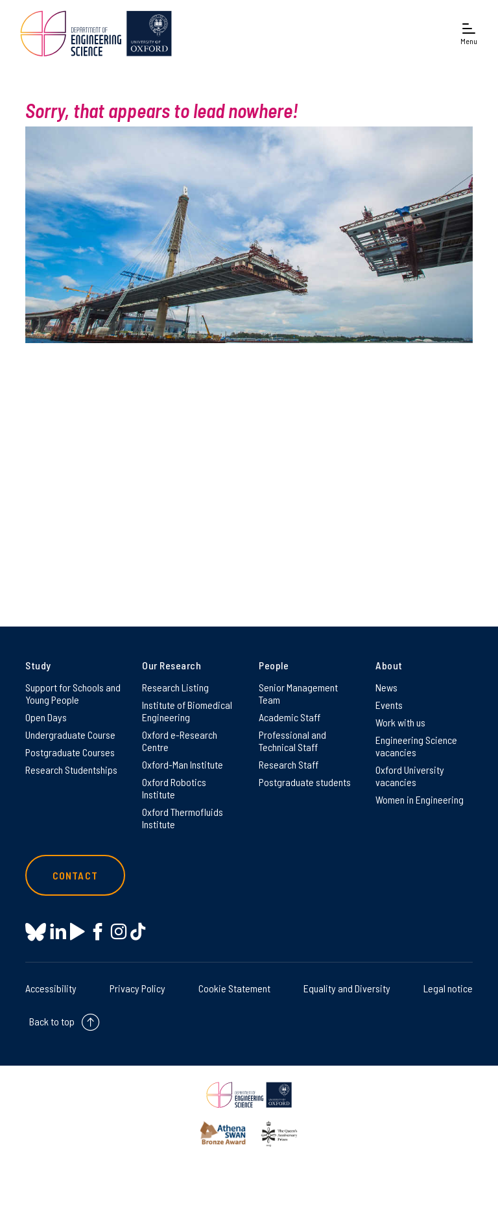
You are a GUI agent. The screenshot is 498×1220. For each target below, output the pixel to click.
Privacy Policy (137, 988)
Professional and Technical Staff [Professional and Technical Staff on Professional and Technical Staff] (292, 740)
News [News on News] (386, 687)
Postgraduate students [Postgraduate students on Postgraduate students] (305, 782)
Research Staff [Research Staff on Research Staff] (288, 764)
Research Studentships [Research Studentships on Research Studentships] (71, 769)
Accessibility (51, 988)
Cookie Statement (234, 988)
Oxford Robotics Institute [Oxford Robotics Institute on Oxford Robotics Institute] (174, 788)
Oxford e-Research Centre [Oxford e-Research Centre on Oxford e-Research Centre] (179, 740)
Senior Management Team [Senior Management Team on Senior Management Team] (298, 693)
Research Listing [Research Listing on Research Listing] (175, 687)
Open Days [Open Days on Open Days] (46, 717)
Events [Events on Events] (389, 705)
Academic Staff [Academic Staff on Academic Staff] (289, 717)
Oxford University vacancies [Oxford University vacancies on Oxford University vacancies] (409, 775)
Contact (75, 875)
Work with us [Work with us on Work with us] (400, 722)
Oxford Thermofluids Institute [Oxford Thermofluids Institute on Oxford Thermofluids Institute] (182, 818)
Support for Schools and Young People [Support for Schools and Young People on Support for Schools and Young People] (73, 693)
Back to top (52, 1021)
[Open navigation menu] (468, 33)
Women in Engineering (419, 799)
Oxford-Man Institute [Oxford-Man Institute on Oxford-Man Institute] (182, 764)
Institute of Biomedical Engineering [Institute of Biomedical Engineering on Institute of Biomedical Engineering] (187, 711)
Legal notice (448, 988)
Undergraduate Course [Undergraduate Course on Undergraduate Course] (70, 734)
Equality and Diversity (346, 988)
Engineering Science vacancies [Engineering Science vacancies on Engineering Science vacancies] (416, 746)
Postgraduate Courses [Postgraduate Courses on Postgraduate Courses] (70, 752)
